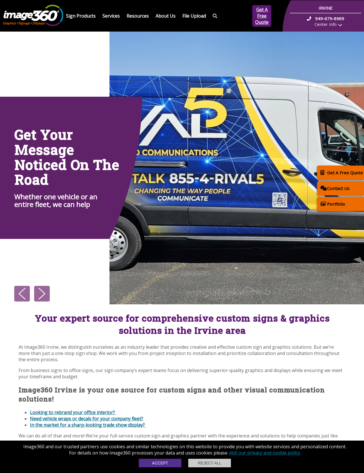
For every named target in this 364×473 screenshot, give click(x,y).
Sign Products (81, 16)
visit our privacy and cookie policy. (265, 453)
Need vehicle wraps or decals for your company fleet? (86, 419)
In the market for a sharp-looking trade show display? (88, 425)
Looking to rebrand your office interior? (73, 412)
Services (111, 16)
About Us (165, 16)
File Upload (194, 16)
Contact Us (334, 188)
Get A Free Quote (261, 16)
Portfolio (332, 204)
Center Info (326, 24)
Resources (138, 16)
